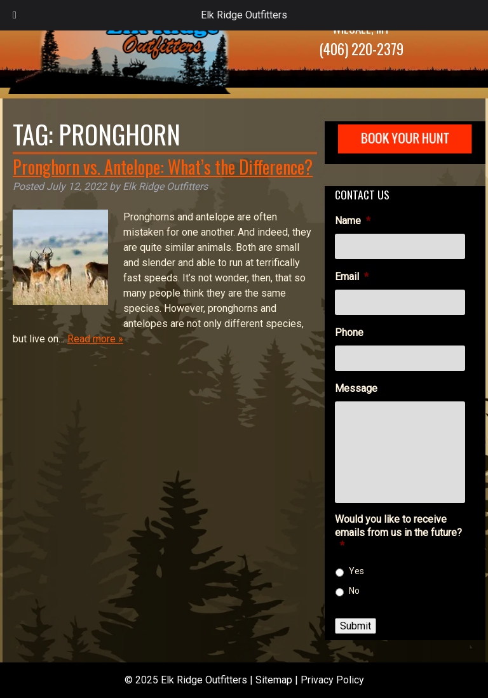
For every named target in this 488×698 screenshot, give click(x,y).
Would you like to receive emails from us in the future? (398, 532)
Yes (356, 571)
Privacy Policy (332, 680)
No (354, 591)
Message (356, 388)
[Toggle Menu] (14, 15)
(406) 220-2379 (361, 49)
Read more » (95, 339)
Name (352, 221)
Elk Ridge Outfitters (244, 15)
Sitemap (273, 680)
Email (352, 277)
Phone (349, 332)
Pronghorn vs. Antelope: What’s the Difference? (163, 167)
